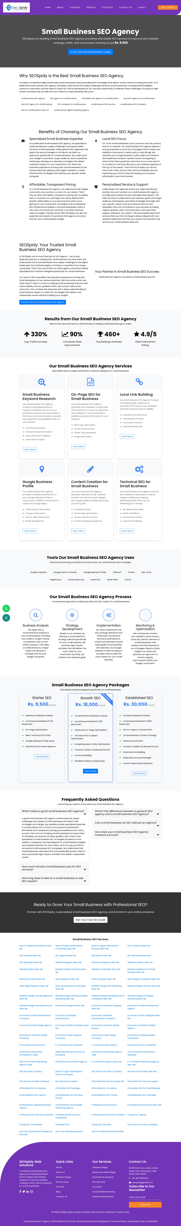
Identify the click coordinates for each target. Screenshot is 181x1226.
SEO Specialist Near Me (30, 962)
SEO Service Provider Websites (34, 1081)
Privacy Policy (122, 1212)
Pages (141, 7)
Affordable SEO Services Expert (142, 1081)
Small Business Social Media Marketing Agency (68, 1106)
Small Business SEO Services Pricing (69, 1096)
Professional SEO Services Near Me (144, 1104)
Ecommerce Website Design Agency (141, 1027)
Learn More (29, 449)
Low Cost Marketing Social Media (107, 1131)
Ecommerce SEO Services (32, 1045)
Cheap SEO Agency (136, 1114)
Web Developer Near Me (103, 979)
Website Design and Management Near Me (36, 997)
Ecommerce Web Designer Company (68, 1037)
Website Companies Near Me (105, 969)
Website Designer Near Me (68, 962)
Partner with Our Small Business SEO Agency (42, 302)
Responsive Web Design (104, 1172)
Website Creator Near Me (140, 962)
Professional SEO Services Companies (68, 1116)
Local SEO (97, 1186)
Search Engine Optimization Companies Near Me (69, 947)
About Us (60, 1172)
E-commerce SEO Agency (104, 1045)
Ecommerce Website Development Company (103, 1017)
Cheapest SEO (62, 1124)
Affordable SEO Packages (68, 1088)
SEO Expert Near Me (101, 955)
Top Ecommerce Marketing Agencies (141, 1053)
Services (91, 7)
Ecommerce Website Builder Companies (141, 1037)
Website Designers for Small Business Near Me (141, 971)
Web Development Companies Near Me (70, 987)
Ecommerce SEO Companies (141, 1045)
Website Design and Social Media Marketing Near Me (71, 997)
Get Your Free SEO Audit (90, 920)
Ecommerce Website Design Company (33, 1037)
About (60, 7)
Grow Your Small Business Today (90, 52)
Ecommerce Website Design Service (105, 1027)
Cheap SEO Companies (30, 1124)
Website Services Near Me (32, 979)
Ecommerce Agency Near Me (69, 1005)
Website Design (63, 1177)
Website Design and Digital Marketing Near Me (140, 997)
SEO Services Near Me (30, 955)
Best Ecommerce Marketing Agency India (33, 1063)
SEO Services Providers (66, 1081)
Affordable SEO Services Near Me (107, 1081)
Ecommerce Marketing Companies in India (30, 1053)
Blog (58, 1191)
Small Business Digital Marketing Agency (35, 1106)
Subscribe (145, 1204)
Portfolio (107, 7)
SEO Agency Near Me (65, 955)
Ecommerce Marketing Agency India (106, 1053)
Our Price (75, 7)
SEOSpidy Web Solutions (92, 1212)
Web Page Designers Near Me (33, 985)
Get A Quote (168, 7)
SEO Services (62, 1182)
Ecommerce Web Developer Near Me (72, 1027)
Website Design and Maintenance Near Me (35, 1007)
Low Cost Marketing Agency (69, 1131)
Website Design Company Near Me (70, 971)
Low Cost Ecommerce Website (142, 1124)
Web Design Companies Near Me (143, 979)
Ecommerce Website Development (65, 1017)
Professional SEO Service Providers (108, 1114)
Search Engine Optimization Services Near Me (105, 947)
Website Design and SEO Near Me (143, 985)
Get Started (42, 756)
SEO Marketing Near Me (139, 955)
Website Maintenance (103, 1196)
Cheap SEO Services (101, 1124)
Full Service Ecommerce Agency (71, 1061)
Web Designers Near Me (67, 979)
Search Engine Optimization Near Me (35, 947)
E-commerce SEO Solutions (68, 1045)
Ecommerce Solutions (103, 1177)
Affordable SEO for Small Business (143, 1088)
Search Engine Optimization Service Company (69, 1073)
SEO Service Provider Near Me (142, 1071)
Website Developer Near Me (105, 962)
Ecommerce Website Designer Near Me (106, 1007)
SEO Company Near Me (138, 945)
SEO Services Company (30, 1071)
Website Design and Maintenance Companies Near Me (107, 997)
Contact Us (125, 7)
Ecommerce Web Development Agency (143, 1007)
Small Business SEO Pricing (104, 1095)
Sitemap (110, 1212)
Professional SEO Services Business (36, 1114)
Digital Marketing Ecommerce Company (70, 1053)
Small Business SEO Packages (141, 1095)
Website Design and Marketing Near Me (106, 987)
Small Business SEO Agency (32, 1095)
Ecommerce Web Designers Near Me (143, 1017)
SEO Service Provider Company (106, 1071)
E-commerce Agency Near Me (106, 1061)
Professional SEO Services (104, 1104)
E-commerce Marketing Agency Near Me (143, 1063)
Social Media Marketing (103, 1191)
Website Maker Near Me (31, 969)
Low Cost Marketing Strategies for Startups (36, 1133)
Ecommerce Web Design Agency (35, 1025)
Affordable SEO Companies (32, 1088)
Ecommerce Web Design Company (103, 1037)
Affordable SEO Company (104, 1088)
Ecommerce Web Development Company (35, 1017)
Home (49, 7)
